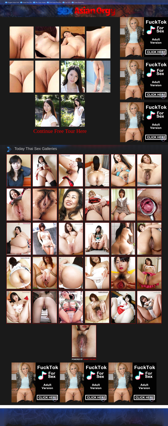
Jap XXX (68, 2)
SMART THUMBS (89, 359)
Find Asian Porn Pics (55, 2)
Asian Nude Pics (79, 2)
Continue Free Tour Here (60, 131)
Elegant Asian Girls (13, 2)
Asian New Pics (27, 2)
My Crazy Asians (41, 2)
